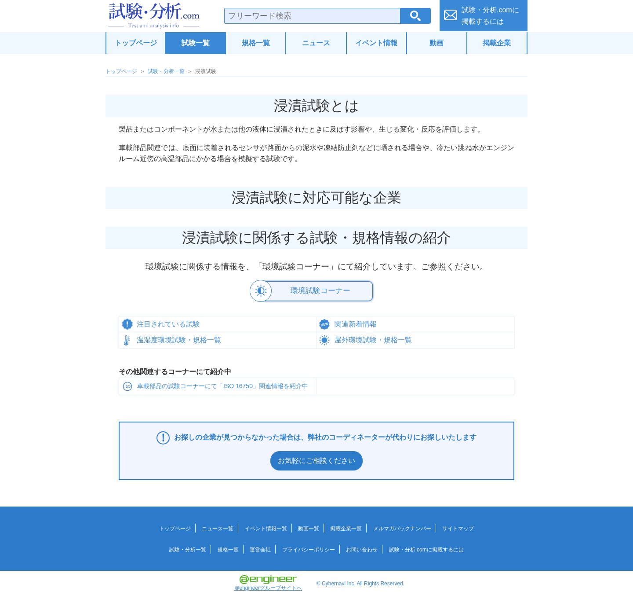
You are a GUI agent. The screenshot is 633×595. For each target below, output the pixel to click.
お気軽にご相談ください (316, 459)
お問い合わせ (362, 547)
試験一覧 (196, 43)
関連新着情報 (356, 322)
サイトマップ (458, 526)
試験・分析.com (154, 15)
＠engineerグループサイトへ (268, 581)
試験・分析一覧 (166, 71)
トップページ (136, 43)
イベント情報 (376, 43)
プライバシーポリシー (308, 547)
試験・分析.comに (490, 15)
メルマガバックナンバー (402, 526)
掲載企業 (497, 43)
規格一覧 (256, 43)
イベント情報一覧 (266, 526)
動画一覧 (308, 526)
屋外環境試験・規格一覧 (373, 338)
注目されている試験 (168, 322)
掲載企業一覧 (346, 526)
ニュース (316, 43)
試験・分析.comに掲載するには (426, 547)
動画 (436, 43)
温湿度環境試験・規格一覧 (179, 338)
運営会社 (260, 547)
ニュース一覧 (217, 526)
